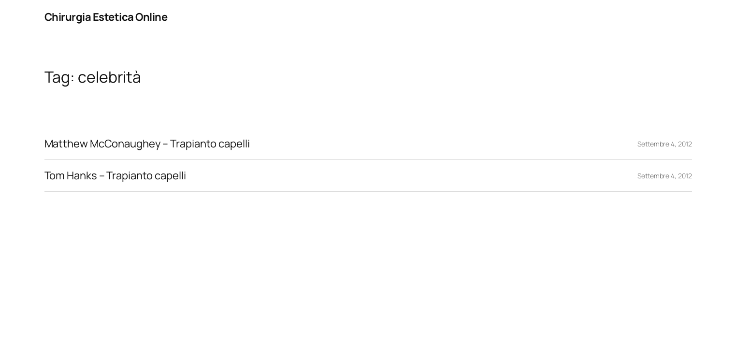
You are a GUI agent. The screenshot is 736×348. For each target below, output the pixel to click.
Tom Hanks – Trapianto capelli (115, 176)
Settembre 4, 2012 (664, 143)
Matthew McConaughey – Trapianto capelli (147, 144)
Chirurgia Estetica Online (106, 17)
